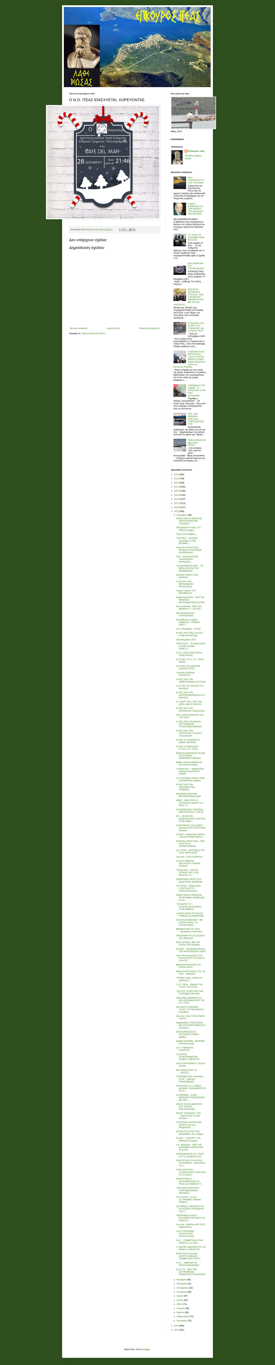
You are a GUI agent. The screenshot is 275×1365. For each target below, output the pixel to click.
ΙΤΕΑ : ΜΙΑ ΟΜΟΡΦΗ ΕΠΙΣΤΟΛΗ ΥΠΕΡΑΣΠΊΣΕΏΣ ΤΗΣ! (196, 419)
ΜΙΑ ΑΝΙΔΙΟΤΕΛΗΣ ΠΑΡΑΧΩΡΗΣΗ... (185, 614)
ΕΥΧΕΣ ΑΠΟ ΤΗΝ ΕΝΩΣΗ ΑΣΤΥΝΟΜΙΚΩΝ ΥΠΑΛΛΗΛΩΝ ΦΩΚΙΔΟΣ (189, 724)
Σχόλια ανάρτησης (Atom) (93, 333)
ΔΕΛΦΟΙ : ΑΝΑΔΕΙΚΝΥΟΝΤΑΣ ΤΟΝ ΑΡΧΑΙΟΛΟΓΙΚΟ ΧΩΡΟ (191, 950)
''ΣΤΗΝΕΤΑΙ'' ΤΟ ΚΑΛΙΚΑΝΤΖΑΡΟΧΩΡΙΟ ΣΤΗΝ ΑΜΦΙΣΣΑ (189, 906)
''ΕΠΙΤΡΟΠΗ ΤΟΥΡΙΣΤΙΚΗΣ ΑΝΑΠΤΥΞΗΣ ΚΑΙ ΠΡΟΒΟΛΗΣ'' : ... (189, 1125)
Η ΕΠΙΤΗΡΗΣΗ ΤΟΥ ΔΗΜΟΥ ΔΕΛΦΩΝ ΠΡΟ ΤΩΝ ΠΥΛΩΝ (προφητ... (191, 828)
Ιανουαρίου (182, 1320)
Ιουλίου (180, 1296)
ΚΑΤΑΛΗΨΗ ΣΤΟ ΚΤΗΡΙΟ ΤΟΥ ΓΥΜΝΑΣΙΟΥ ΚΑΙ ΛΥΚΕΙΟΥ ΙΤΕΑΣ (196, 327)
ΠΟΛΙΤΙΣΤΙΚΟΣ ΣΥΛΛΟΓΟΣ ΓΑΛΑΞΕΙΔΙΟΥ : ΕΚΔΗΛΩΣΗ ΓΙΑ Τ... (191, 1163)
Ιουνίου (180, 1300)
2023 (176, 478)
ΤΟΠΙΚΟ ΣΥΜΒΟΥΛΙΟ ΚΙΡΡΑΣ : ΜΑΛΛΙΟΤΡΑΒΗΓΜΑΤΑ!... (190, 835)
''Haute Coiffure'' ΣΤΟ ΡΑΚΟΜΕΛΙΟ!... (186, 592)
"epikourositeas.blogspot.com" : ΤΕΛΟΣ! (197, 442)
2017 (176, 503)
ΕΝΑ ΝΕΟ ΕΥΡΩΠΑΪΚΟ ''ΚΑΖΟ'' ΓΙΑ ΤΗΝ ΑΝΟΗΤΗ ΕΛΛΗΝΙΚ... (190, 1009)
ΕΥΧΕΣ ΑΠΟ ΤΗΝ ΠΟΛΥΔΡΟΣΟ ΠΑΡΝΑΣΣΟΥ (190, 709)
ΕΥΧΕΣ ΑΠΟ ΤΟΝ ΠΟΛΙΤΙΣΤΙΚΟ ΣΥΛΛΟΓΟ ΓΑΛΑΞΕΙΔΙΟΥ (189, 733)
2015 (176, 511)
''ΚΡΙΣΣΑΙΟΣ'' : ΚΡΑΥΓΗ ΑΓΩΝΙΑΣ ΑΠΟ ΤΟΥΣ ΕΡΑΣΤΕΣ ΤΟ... (187, 872)
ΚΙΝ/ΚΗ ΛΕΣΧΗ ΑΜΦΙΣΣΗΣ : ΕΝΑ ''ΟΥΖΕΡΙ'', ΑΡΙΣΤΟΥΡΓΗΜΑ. (189, 1106)
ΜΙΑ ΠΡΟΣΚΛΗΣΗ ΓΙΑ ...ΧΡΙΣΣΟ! (186, 1071)
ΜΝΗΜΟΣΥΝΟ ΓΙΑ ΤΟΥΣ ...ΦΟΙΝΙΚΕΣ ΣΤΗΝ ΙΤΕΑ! (189, 930)
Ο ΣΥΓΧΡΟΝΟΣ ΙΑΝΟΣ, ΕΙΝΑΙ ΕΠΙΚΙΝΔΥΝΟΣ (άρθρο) (190, 779)
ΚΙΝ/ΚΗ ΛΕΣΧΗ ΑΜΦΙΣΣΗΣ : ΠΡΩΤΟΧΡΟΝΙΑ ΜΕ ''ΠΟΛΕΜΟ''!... (189, 521)
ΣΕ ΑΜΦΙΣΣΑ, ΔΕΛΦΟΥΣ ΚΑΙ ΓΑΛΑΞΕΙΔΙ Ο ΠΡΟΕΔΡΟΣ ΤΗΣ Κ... (190, 1209)
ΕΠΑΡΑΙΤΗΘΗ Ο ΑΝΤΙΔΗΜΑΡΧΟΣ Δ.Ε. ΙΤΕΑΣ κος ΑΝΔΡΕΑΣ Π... (189, 1181)
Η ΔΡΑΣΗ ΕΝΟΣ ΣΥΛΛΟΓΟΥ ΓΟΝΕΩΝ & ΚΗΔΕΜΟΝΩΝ (190, 914)
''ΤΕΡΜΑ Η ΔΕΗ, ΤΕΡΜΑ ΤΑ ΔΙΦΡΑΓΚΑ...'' (189, 979)
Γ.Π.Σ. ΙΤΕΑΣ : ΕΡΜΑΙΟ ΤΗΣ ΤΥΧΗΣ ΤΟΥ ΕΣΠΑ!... (189, 985)
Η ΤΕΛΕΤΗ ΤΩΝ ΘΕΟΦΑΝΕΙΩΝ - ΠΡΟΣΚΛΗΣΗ (185, 584)
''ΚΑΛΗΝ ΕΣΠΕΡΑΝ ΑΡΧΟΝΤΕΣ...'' (185, 674)
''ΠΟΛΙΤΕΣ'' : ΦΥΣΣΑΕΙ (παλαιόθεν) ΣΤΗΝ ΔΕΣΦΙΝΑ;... (186, 541)
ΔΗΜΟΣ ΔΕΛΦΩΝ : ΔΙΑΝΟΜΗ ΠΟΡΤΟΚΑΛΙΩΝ (190, 1042)
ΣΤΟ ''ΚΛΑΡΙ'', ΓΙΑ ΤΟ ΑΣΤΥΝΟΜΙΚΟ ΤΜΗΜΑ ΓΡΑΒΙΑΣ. (188, 1200)
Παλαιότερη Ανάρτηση (149, 328)
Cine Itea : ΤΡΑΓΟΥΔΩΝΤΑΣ (189, 857)
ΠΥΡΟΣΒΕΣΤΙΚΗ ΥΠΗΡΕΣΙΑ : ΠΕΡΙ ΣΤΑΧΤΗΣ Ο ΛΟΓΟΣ (190, 810)
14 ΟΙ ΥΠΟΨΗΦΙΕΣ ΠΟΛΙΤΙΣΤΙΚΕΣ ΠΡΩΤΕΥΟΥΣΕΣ (185, 1234)
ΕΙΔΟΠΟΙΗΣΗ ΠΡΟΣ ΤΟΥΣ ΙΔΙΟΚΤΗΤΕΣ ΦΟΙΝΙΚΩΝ (189, 880)
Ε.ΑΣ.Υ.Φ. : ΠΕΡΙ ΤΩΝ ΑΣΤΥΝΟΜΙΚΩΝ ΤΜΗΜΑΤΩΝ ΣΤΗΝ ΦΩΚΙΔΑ (191, 1272)
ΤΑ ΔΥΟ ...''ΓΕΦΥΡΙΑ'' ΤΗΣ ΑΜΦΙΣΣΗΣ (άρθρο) (188, 1139)
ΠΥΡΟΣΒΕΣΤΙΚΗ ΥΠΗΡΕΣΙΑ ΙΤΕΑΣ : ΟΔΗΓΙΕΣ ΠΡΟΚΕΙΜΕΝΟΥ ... (189, 1079)
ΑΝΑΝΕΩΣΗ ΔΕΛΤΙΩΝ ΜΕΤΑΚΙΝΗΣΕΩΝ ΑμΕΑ (188, 795)
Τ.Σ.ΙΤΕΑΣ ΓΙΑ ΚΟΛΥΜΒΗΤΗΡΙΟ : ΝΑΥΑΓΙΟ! (197, 237)
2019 (176, 495)
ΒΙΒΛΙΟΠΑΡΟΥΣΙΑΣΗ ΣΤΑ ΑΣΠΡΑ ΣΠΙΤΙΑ (188, 966)
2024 (176, 474)
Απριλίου (181, 1308)
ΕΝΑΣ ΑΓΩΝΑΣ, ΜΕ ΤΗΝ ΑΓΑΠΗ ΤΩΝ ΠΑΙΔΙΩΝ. (188, 943)
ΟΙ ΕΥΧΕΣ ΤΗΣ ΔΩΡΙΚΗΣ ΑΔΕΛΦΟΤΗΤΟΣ (188, 667)
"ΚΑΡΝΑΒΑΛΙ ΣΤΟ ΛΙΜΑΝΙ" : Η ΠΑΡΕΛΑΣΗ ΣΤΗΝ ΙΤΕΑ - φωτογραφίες (196, 390)
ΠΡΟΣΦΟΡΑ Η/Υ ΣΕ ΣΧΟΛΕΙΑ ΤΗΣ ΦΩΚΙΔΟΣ (190, 936)
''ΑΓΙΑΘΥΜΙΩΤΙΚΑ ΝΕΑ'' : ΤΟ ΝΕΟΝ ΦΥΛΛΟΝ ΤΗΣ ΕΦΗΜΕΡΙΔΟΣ (189, 568)
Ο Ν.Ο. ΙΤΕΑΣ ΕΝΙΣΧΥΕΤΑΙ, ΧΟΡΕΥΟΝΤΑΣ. (189, 654)
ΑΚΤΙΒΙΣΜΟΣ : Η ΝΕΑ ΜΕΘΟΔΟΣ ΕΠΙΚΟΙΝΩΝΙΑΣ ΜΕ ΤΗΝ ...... (190, 1097)
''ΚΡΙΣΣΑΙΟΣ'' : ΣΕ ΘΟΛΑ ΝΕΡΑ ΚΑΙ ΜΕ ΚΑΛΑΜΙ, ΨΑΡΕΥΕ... (191, 646)
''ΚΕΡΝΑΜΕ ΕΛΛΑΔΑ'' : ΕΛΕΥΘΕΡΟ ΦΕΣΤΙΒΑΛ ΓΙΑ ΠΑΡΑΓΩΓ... (190, 1218)
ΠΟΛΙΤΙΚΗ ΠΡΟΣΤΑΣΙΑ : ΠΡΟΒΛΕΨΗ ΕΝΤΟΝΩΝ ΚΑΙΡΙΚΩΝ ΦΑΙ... (189, 550)
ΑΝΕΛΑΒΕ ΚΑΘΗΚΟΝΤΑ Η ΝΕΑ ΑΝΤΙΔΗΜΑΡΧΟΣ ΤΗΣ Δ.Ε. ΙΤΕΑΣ (190, 1000)
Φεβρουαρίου (183, 1316)
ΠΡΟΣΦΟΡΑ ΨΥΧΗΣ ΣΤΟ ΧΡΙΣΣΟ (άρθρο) (188, 528)
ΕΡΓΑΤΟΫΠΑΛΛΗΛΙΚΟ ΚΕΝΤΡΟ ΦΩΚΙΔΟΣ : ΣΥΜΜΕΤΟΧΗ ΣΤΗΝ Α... (189, 1256)
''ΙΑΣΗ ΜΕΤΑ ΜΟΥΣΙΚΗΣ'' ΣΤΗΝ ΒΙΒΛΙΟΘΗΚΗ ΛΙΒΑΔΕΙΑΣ (188, 1190)
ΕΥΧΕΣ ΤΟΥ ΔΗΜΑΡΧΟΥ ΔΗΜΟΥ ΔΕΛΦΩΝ (188, 741)
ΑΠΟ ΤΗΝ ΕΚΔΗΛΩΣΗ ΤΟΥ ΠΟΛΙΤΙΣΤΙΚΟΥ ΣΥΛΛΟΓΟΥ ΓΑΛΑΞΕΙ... (190, 958)
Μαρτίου (181, 1312)
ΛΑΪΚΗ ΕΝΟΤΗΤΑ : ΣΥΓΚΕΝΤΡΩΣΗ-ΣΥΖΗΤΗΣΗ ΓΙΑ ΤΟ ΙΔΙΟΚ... (191, 1172)
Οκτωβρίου (182, 1283)
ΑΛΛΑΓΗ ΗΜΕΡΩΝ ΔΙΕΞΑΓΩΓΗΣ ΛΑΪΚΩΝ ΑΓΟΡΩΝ (188, 863)
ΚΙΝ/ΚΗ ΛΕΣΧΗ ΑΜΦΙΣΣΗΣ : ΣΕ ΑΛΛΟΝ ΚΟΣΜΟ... (189, 763)
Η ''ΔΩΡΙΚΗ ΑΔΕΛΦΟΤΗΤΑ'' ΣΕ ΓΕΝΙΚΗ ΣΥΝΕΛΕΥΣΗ (191, 1248)
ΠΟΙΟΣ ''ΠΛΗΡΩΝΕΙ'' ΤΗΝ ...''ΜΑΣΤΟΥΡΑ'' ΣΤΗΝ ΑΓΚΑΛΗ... (188, 1116)
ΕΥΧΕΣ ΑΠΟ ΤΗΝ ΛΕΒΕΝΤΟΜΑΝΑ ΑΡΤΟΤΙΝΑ (191, 680)
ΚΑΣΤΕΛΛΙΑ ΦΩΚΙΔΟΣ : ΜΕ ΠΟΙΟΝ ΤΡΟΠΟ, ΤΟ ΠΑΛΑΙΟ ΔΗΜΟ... (189, 922)
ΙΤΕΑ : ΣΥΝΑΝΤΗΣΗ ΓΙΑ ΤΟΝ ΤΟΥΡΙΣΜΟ (196, 180)
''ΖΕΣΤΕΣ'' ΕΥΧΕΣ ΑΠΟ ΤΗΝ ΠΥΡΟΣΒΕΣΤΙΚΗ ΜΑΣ (189, 992)
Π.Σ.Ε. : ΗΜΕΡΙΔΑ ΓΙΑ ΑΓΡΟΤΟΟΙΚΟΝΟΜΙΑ (187, 1264)
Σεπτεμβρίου (183, 1288)
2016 (176, 507)
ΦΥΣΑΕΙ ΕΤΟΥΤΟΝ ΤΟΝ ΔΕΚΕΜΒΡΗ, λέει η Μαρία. (190, 1132)
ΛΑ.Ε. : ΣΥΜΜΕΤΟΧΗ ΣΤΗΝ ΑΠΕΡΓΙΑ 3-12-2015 (189, 1241)
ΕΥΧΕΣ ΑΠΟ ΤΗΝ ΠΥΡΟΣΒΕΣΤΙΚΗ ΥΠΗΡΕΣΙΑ (185, 787)
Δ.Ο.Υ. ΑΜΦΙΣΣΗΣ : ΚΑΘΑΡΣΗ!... (185, 1048)
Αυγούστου (182, 1292)
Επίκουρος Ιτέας (196, 151)
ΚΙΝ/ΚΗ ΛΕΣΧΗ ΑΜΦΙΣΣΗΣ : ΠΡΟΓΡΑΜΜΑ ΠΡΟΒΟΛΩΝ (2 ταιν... (190, 897)
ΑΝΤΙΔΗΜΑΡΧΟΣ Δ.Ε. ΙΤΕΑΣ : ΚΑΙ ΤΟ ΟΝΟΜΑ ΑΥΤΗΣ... (190, 1155)
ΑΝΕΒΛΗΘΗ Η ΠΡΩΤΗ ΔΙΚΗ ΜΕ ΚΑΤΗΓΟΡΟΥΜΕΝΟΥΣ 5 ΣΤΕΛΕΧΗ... (191, 1025)
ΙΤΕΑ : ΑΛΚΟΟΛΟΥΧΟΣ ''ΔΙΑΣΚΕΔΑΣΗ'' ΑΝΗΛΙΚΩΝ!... (187, 559)
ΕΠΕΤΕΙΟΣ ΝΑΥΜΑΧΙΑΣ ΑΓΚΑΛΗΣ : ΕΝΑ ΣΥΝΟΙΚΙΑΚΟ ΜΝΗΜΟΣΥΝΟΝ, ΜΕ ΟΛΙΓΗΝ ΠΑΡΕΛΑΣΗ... (188, 297)
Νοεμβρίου (182, 1279)
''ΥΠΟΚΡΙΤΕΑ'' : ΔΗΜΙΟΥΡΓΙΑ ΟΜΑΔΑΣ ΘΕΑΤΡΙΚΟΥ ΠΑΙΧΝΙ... (190, 771)
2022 (176, 483)
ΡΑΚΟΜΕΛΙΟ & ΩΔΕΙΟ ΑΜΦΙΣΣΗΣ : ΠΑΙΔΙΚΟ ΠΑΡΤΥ (188, 622)
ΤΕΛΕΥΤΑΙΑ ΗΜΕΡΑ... (186, 534)
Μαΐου (180, 1304)
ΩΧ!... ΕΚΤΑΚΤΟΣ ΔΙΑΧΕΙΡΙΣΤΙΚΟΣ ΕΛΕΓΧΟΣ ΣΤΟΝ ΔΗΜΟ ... (190, 818)
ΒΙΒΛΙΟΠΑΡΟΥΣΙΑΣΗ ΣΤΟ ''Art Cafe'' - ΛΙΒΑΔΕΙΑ (190, 972)
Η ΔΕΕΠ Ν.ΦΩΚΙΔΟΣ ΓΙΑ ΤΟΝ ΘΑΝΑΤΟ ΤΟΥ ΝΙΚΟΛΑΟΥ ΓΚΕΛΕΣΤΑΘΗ (195, 209)
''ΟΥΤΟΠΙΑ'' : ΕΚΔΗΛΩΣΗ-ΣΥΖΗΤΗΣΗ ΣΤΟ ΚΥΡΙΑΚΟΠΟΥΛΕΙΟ (188, 888)
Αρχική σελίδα (113, 328)
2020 (176, 491)
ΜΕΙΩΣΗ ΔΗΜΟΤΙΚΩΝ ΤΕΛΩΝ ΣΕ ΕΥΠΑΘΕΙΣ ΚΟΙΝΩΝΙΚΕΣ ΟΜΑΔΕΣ (190, 756)
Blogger (146, 1349)
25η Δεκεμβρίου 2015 (186, 639)
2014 (176, 1326)
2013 (176, 1330)
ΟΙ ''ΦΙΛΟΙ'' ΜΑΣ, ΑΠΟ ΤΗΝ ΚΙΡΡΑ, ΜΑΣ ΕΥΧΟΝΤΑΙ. (189, 702)
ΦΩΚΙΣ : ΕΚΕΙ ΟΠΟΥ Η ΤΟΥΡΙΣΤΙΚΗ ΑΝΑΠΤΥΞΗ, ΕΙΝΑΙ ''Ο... (189, 803)
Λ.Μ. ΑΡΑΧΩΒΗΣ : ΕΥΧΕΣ (188, 629)
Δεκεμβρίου (182, 515)
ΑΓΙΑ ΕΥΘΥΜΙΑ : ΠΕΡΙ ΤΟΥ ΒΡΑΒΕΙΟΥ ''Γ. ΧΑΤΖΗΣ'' (189, 607)
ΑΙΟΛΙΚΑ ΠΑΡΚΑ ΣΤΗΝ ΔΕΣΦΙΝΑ (187, 576)
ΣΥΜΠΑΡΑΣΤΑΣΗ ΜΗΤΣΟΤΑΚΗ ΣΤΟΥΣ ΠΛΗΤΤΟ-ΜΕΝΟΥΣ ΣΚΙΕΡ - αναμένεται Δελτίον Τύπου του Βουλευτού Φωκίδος (189, 359)
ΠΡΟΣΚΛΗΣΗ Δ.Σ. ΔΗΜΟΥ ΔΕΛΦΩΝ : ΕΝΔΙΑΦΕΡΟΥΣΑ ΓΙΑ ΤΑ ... (191, 1088)
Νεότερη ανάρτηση (78, 328)
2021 (176, 487)
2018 (176, 499)
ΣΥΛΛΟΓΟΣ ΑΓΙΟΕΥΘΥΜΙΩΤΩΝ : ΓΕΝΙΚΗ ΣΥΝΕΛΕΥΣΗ (188, 1057)
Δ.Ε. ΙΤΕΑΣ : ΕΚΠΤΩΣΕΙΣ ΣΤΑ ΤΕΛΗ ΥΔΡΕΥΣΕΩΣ (190, 851)
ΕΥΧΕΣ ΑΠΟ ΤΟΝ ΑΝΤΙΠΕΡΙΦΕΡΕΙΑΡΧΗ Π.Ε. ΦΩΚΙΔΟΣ (190, 695)
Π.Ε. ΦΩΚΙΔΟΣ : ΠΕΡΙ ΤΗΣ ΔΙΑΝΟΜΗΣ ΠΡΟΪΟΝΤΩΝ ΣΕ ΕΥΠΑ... (189, 1147)
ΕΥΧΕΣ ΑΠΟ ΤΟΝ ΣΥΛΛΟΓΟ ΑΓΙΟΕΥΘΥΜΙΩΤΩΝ (189, 634)
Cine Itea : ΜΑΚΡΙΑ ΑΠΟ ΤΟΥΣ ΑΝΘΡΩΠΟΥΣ (190, 1225)
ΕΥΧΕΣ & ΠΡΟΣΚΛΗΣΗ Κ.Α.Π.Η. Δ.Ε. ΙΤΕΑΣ (187, 747)
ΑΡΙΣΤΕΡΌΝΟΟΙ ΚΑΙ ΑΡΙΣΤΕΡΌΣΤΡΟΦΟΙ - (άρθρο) (188, 1034)
